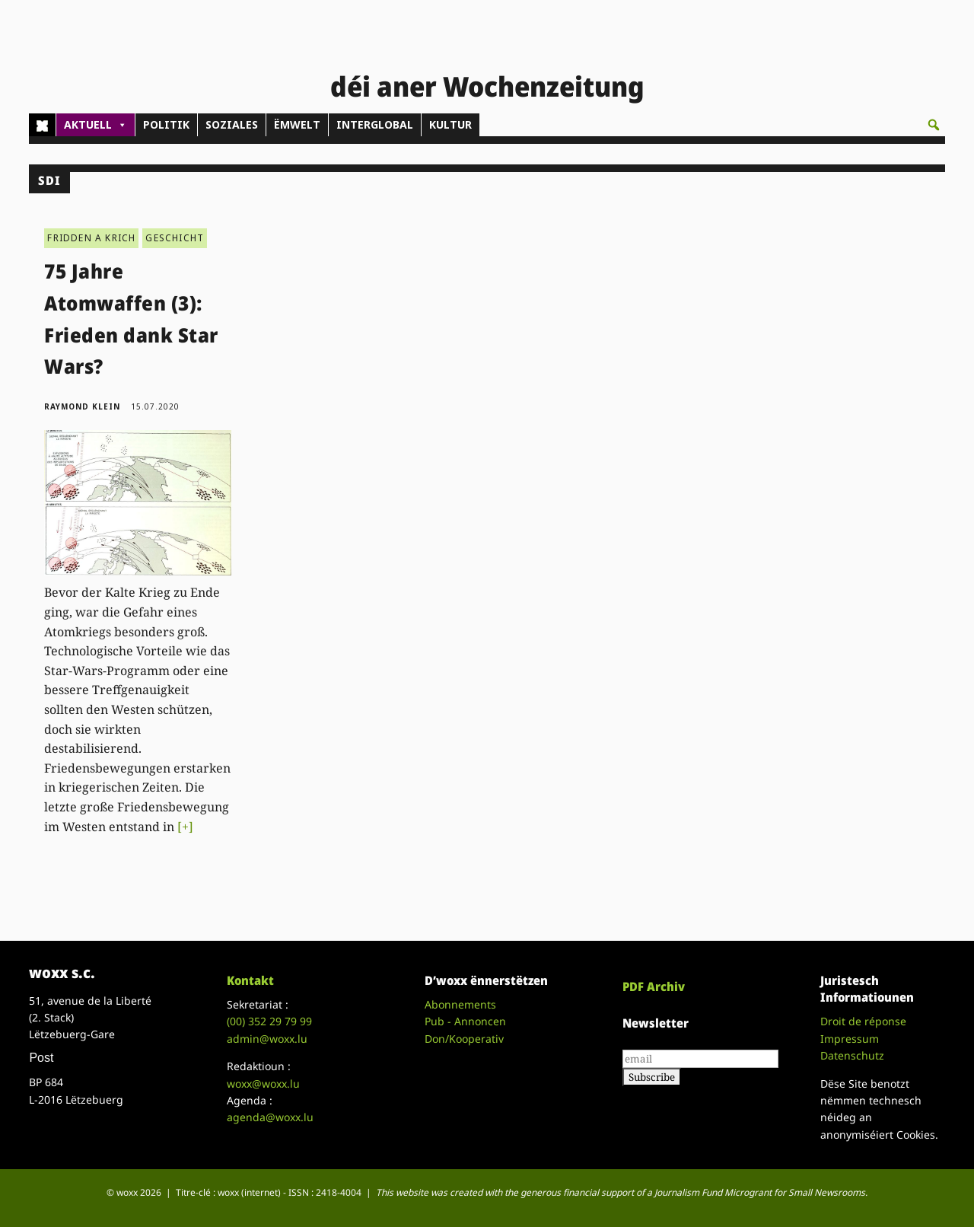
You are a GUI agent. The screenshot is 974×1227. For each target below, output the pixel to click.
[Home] (42, 124)
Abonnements (460, 1004)
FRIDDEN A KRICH (91, 237)
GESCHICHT (174, 237)
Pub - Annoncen (465, 1021)
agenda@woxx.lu (270, 1117)
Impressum (849, 1038)
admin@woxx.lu (267, 1038)
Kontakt (250, 980)
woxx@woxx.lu (263, 1083)
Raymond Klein (82, 406)
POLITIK (166, 124)
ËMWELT (297, 124)
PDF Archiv (653, 986)
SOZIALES (231, 124)
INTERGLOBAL (374, 124)
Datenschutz (852, 1055)
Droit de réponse (863, 1021)
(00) (269, 1021)
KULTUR (450, 124)
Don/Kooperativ (464, 1038)
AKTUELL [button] (95, 124)
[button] (933, 124)
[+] (185, 826)
